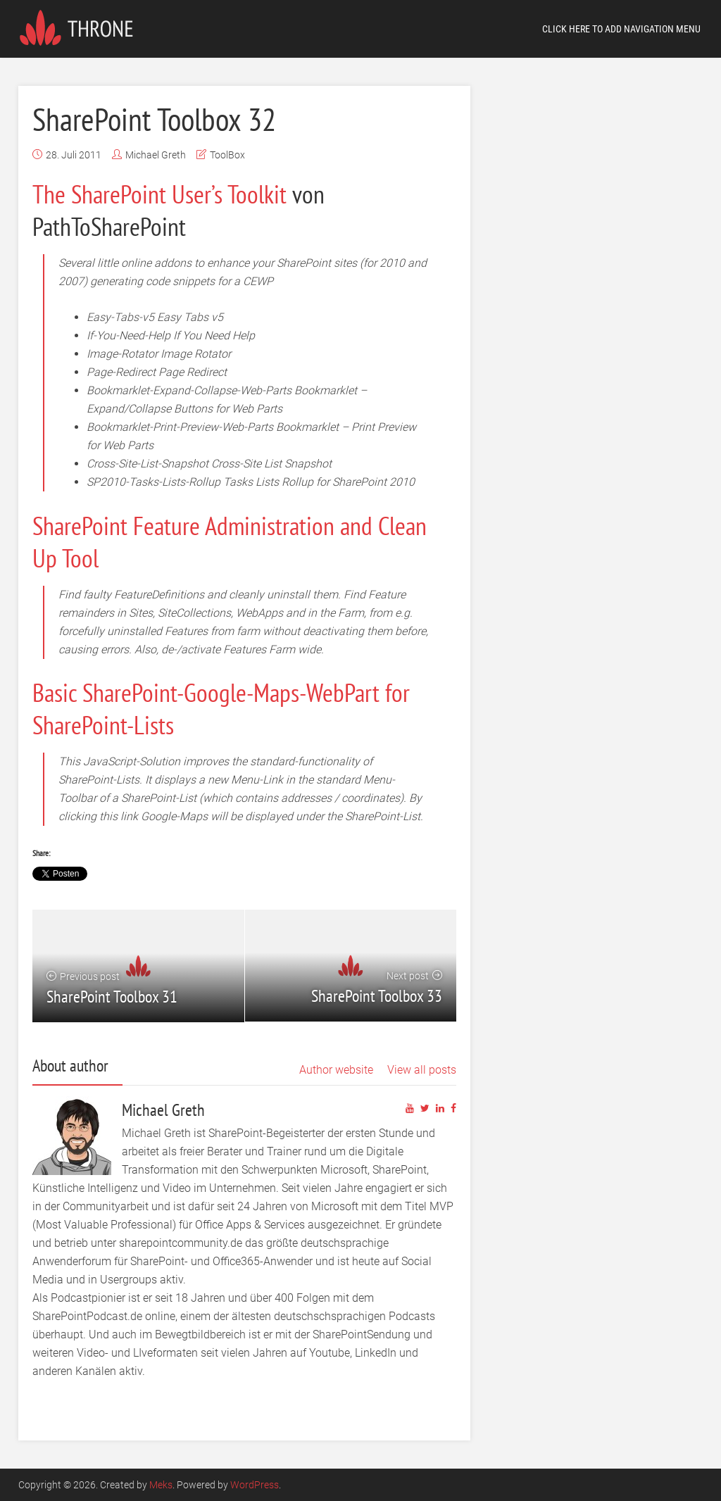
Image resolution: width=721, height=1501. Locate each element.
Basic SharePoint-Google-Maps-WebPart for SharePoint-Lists (221, 708)
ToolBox (227, 155)
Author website (336, 1069)
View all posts (421, 1069)
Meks (161, 1484)
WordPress (254, 1484)
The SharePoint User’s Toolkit (159, 194)
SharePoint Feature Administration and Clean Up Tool (229, 541)
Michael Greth (155, 155)
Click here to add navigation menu (621, 28)
